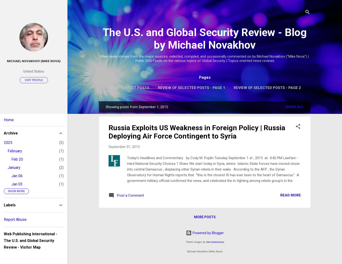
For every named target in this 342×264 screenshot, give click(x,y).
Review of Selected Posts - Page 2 (267, 88)
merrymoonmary (215, 242)
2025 (8, 142)
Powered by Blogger (205, 233)
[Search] (307, 13)
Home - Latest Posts (129, 88)
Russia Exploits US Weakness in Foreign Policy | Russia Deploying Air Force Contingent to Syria (197, 132)
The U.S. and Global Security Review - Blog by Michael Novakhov (205, 38)
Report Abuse (15, 219)
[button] (298, 127)
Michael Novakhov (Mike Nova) (34, 61)
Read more (290, 195)
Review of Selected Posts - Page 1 (191, 88)
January (14, 167)
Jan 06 (17, 176)
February (15, 151)
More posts (205, 217)
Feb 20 (17, 159)
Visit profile (34, 80)
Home (9, 120)
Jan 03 (17, 184)
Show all (294, 107)
